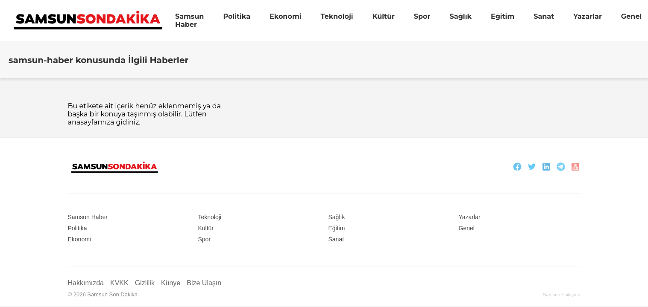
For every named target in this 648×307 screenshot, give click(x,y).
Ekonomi (286, 16)
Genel (631, 16)
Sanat (544, 16)
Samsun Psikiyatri (561, 294)
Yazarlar (587, 16)
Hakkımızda (86, 283)
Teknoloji (337, 16)
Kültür (383, 16)
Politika (236, 16)
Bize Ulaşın (204, 283)
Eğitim (502, 16)
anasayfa (83, 122)
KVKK (119, 283)
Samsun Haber (189, 20)
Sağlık (460, 16)
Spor (422, 16)
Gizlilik (145, 283)
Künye (170, 283)
